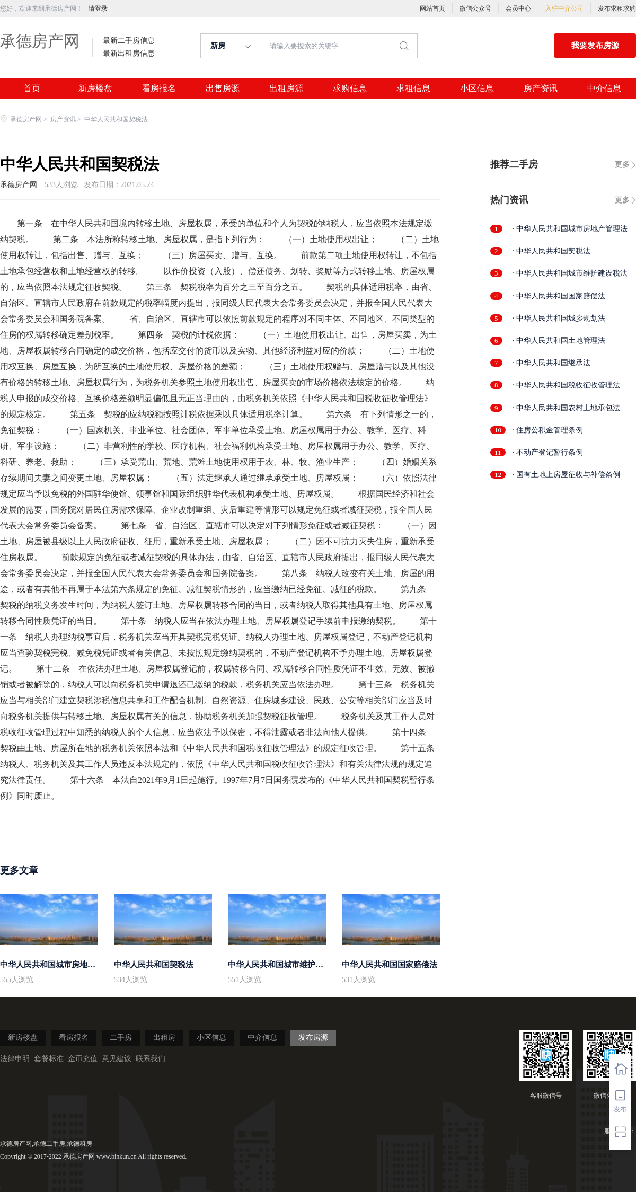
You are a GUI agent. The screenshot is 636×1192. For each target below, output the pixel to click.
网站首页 (432, 8)
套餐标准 (49, 1059)
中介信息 (604, 88)
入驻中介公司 (564, 8)
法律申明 (15, 1059)
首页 (32, 88)
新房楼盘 (95, 88)
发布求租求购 (617, 8)
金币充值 (83, 1059)
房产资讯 (540, 88)
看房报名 (159, 88)
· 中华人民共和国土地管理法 (559, 341)
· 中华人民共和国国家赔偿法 (559, 296)
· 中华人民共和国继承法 (551, 363)
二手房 (121, 1037)
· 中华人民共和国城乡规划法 (559, 318)
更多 (622, 165)
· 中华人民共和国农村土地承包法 (566, 408)
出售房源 (222, 88)
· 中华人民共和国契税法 (551, 251)
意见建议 (116, 1059)
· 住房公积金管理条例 (548, 430)
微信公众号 (475, 8)
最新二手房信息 (129, 41)
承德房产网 (40, 41)
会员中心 (518, 8)
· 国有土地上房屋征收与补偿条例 (566, 475)
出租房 (164, 1037)
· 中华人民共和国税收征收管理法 (566, 385)
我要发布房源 (595, 45)
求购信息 (350, 88)
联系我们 (150, 1059)
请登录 (98, 8)
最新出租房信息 (129, 53)
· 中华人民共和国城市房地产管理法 (570, 229)
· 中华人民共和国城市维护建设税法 (570, 273)
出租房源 (286, 88)
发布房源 (313, 1037)
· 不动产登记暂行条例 (548, 452)
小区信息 (477, 88)
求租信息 (413, 88)
